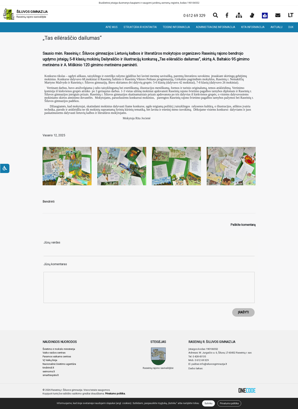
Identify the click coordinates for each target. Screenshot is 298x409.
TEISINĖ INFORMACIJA (176, 27)
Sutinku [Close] (208, 403)
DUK (290, 27)
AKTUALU (276, 27)
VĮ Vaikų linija (50, 360)
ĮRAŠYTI (243, 312)
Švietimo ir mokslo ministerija (59, 349)
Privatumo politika (229, 403)
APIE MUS (112, 27)
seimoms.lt (49, 371)
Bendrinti (48, 201)
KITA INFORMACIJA (253, 27)
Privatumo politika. (115, 393)
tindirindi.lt (48, 367)
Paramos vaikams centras (57, 356)
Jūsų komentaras (55, 264)
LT (290, 15)
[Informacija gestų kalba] (252, 15)
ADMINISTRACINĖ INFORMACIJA (215, 27)
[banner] (25, 14)
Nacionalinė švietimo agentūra (59, 364)
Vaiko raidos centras (54, 352)
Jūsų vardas (52, 242)
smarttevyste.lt (51, 375)
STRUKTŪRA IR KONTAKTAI (140, 27)
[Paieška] (215, 15)
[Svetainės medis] (239, 15)
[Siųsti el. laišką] (278, 15)
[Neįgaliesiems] (5, 168)
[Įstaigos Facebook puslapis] (227, 15)
